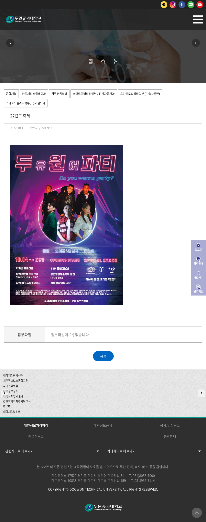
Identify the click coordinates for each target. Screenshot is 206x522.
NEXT (201, 393)
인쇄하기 (91, 61)
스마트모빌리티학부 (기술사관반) (140, 93)
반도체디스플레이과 (34, 93)
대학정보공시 (103, 425)
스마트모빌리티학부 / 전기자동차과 (94, 93)
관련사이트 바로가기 (19, 450)
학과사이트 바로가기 (121, 450)
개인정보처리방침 (36, 425)
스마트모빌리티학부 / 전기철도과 (25, 103)
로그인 (198, 249)
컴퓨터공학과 (59, 93)
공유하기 (115, 61)
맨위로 (197, 513)
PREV (4, 393)
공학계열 (11, 93)
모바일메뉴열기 (198, 19)
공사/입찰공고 (170, 425)
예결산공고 (36, 436)
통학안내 (170, 436)
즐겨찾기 (103, 61)
